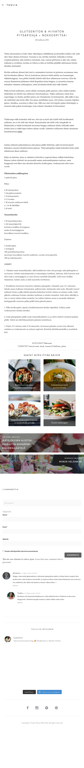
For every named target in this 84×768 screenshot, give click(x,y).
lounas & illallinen (52, 346)
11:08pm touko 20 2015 (32, 593)
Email (5, 527)
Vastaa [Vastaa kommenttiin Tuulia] (20, 602)
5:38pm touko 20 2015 (29, 573)
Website (5, 539)
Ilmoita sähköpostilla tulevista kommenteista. (21, 551)
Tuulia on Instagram (42, 629)
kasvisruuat (34, 346)
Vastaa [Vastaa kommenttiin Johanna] (15, 585)
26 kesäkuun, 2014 (42, 40)
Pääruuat (48, 343)
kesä (42, 346)
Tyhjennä (7, 511)
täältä (20, 131)
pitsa (63, 346)
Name (5, 514)
